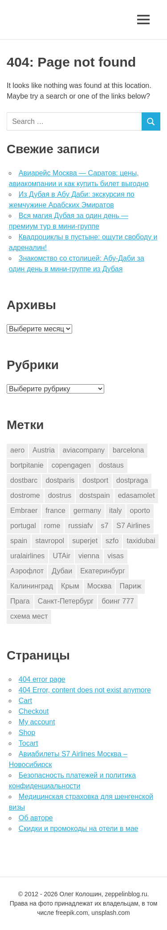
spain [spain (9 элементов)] (18, 540)
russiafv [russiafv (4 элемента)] (80, 525)
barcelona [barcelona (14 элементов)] (128, 450)
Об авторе (36, 818)
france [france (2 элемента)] (55, 510)
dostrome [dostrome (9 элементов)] (25, 495)
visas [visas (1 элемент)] (115, 556)
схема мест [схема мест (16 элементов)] (29, 616)
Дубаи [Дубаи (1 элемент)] (62, 571)
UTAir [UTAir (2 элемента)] (61, 556)
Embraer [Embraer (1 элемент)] (23, 510)
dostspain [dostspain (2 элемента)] (94, 495)
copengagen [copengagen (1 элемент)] (71, 465)
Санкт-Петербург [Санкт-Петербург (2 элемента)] (66, 601)
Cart (25, 700)
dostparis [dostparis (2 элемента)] (59, 480)
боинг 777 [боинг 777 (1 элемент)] (118, 601)
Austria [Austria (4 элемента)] (44, 450)
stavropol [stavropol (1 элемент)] (49, 540)
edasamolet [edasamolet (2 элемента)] (136, 495)
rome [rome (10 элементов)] (52, 525)
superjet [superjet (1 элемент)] (85, 540)
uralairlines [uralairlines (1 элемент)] (27, 556)
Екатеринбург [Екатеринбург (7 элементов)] (102, 571)
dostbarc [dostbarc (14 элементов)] (23, 480)
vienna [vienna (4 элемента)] (88, 556)
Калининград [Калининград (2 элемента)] (31, 586)
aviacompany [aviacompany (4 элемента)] (84, 450)
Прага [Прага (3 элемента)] (20, 601)
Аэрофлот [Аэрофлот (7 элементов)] (27, 571)
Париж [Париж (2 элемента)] (130, 586)
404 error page (42, 679)
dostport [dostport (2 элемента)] (95, 480)
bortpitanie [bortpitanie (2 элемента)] (27, 465)
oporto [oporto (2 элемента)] (140, 510)
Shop (27, 732)
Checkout (34, 711)
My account (37, 722)
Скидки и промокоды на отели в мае (78, 828)
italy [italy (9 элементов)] (115, 510)
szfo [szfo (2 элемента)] (112, 540)
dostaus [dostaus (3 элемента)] (111, 465)
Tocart (28, 743)
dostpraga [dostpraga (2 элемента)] (132, 480)
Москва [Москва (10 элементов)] (99, 586)
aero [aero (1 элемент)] (17, 450)
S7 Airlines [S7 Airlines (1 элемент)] (133, 525)
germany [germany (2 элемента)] (87, 510)
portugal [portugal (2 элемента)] (23, 525)
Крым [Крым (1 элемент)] (70, 586)
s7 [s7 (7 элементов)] (104, 525)
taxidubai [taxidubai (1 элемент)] (140, 540)
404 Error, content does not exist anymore (85, 690)
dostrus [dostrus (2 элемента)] (59, 495)
